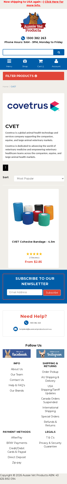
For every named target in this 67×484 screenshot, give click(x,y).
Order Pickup (50, 371)
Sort (6, 177)
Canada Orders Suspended (50, 400)
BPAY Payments (16, 443)
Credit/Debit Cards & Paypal (16, 450)
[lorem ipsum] (28, 52)
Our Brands (17, 390)
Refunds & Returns (50, 423)
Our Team (17, 374)
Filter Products (21, 76)
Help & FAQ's (17, 385)
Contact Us (17, 380)
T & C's (50, 437)
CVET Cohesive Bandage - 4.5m (33, 241)
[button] (33, 256)
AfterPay (16, 437)
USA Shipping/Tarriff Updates (50, 390)
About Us (17, 369)
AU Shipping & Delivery (50, 379)
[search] (58, 52)
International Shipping (50, 409)
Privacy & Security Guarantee (50, 444)
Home (5, 86)
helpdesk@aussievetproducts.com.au (32, 329)
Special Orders (50, 416)
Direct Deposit (17, 457)
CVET (13, 86)
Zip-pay (16, 462)
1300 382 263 (33, 38)
